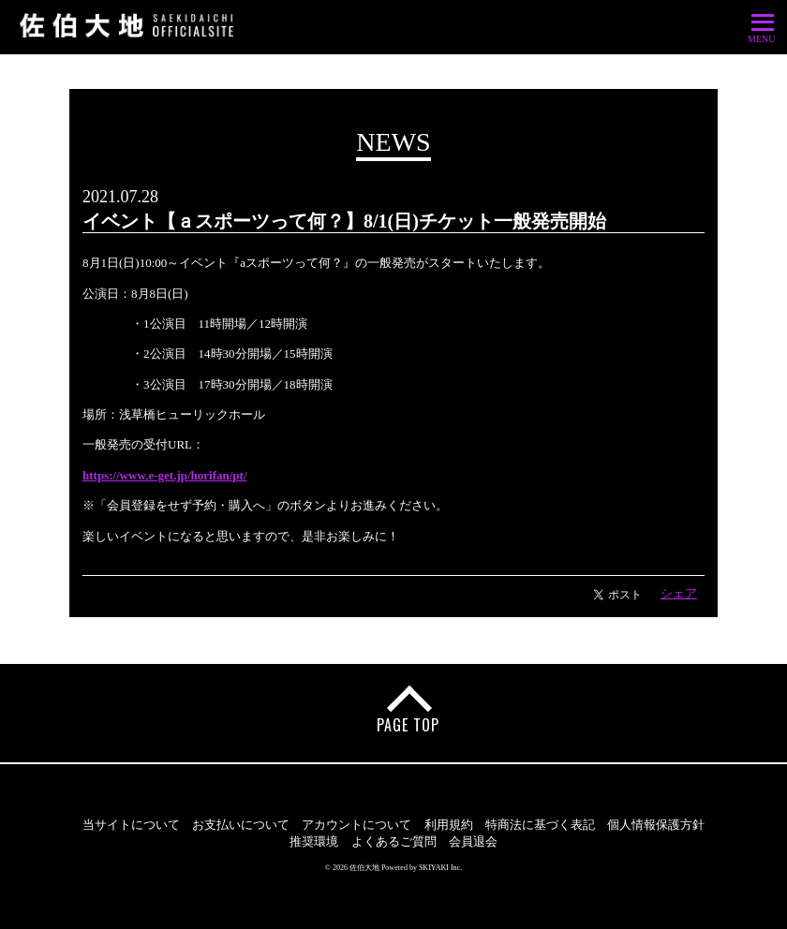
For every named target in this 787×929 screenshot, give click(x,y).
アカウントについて (356, 825)
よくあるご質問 (394, 841)
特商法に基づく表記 (540, 825)
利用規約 (448, 825)
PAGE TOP (408, 725)
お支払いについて (241, 825)
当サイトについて (131, 825)
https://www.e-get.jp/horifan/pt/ (164, 475)
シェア (679, 593)
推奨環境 (314, 841)
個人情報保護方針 (656, 825)
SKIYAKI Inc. (440, 867)
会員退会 (473, 841)
